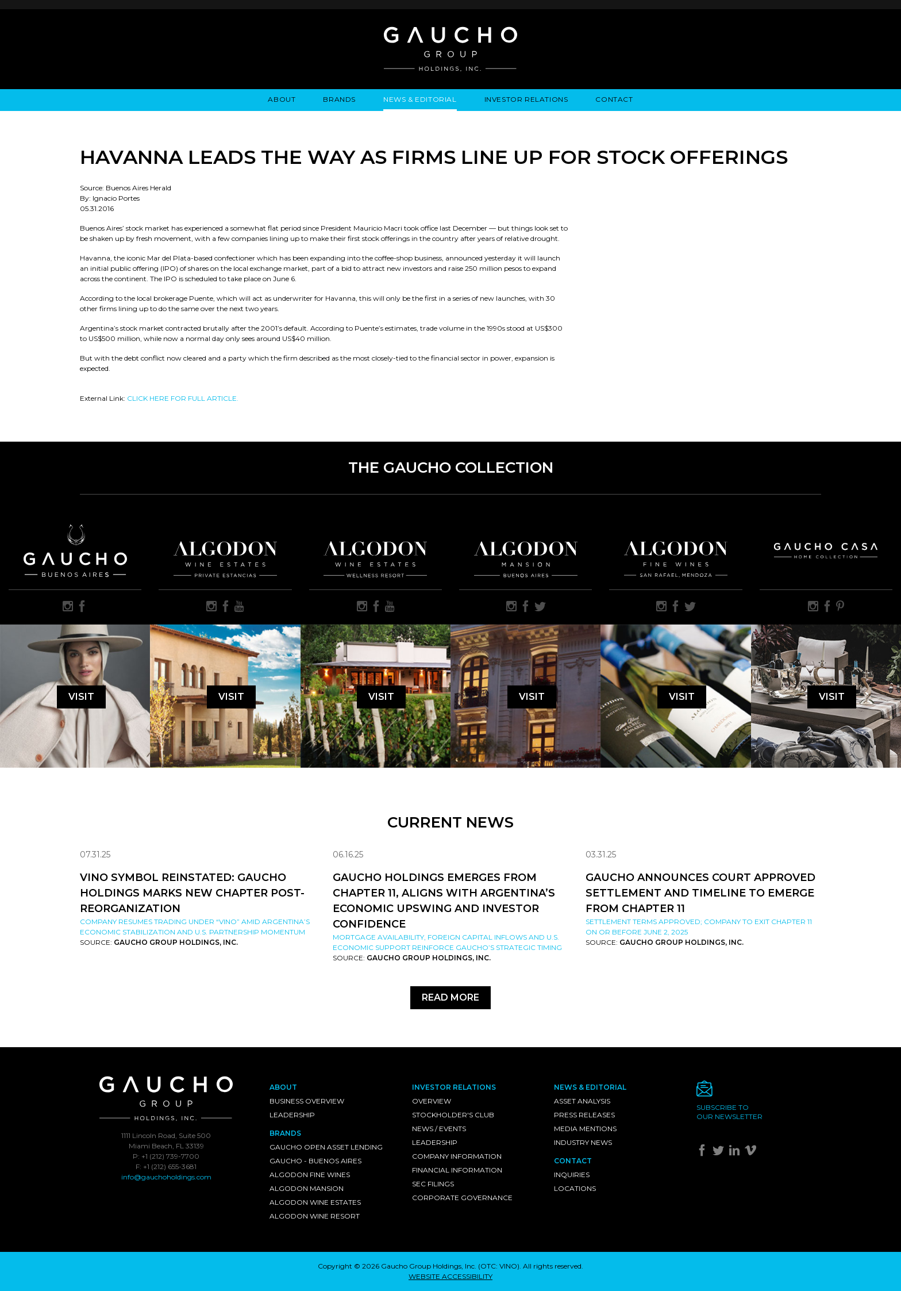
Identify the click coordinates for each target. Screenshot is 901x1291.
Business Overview (306, 1101)
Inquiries (572, 1174)
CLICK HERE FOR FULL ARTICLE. (182, 398)
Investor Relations (526, 99)
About (281, 99)
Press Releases (584, 1114)
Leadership (292, 1114)
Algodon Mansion (306, 1188)
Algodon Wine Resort (314, 1216)
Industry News (583, 1142)
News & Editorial (420, 99)
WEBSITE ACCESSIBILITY (450, 1276)
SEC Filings (433, 1183)
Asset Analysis (582, 1101)
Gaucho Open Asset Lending (326, 1147)
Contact (614, 99)
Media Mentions (585, 1128)
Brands (339, 99)
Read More (450, 997)
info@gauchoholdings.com (166, 1177)
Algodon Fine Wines (309, 1174)
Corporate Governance (462, 1197)
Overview (431, 1101)
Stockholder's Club (453, 1114)
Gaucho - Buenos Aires (315, 1160)
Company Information (457, 1156)
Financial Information (457, 1170)
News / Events (439, 1128)
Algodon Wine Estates (315, 1202)
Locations (575, 1188)
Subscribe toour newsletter (729, 1112)
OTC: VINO (498, 1266)
